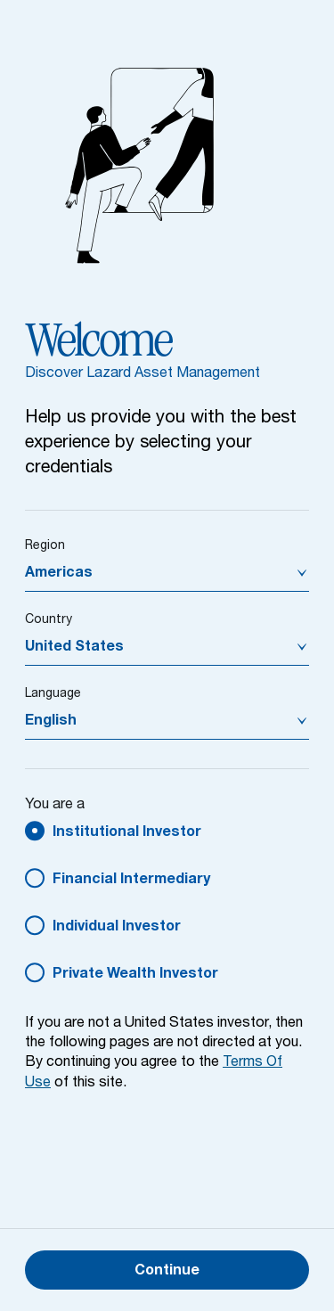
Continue (167, 1272)
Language (53, 694)
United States (74, 648)
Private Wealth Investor (135, 975)
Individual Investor (117, 928)
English (51, 722)
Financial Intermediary (131, 880)
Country (48, 620)
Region (45, 546)
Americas (59, 574)
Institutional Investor (127, 833)
